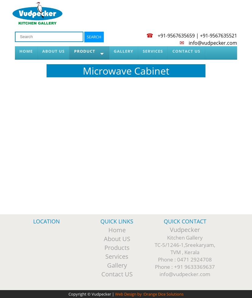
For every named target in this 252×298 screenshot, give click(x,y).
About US (117, 239)
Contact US (117, 274)
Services (116, 256)
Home (117, 230)
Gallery (117, 265)
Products (117, 248)
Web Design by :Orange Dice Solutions (149, 294)
